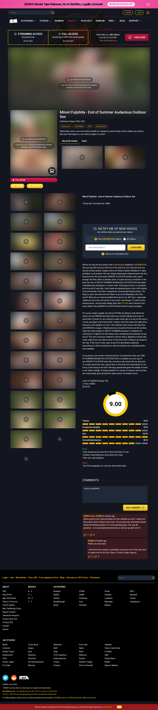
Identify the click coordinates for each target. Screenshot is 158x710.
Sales (72, 21)
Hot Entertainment (35, 662)
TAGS (84, 141)
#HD (89, 126)
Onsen (133, 598)
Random (100, 21)
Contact (5, 626)
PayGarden (77, 698)
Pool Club (83, 644)
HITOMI (124, 303)
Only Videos (109, 239)
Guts (30, 651)
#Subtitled (79, 126)
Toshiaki (108, 651)
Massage (109, 601)
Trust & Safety (8, 605)
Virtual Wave (110, 658)
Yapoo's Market (111, 665)
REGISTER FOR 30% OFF (121, 4)
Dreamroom (66, 126)
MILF (132, 591)
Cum (81, 601)
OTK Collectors (60, 655)
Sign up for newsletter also (116, 254)
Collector (6, 648)
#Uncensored (101, 126)
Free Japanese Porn (48, 577)
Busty (55, 605)
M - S (30, 598)
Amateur (57, 591)
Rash (81, 651)
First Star (6, 665)
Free (112, 21)
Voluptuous (135, 601)
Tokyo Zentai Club (112, 648)
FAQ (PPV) (7, 595)
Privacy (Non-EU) (9, 619)
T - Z (30, 601)
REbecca (83, 655)
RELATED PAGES (70, 141)
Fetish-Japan (8, 662)
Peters (56, 662)
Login (128, 12)
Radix (81, 648)
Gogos (31, 648)
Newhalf (133, 595)
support (135, 21)
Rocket (82, 658)
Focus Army (33, 644)
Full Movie (18, 180)
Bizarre (56, 598)
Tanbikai (108, 644)
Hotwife (108, 595)
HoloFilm (32, 658)
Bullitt (4, 644)
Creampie (83, 598)
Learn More (107, 707)
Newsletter (21, 577)
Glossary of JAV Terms (77, 577)
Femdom (83, 605)
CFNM (81, 591)
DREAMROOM (140, 265)
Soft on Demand (86, 665)
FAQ (4, 591)
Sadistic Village (85, 662)
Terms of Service (9, 601)
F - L (30, 595)
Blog (122, 21)
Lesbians (109, 598)
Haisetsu (32, 655)
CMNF (81, 595)
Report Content (8, 612)
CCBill (70, 698)
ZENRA (91, 541)
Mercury (31, 665)
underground (118, 265)
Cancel (5, 629)
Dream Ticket (8, 651)
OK (119, 707)
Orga (55, 651)
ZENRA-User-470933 (93, 516)
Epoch (65, 698)
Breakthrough (59, 601)
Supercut (35, 186)
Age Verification (9, 598)
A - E (30, 591)
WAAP (107, 662)
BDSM (56, 595)
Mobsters (57, 644)
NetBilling (58, 698)
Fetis (4, 658)
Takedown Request (10, 615)
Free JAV (32, 577)
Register (70, 85)
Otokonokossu (59, 658)
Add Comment (135, 507)
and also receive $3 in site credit (33, 147)
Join (139, 12)
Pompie (56, 665)
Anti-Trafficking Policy (11, 608)
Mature (108, 605)
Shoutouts (95, 577)
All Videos (131, 239)
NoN (55, 648)
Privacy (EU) (7, 622)
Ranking (59, 21)
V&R (106, 655)
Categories (28, 21)
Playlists (86, 21)
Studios (45, 21)
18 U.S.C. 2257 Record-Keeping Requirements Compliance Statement (29, 694)
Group (107, 591)
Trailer (17, 186)
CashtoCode (91, 698)
